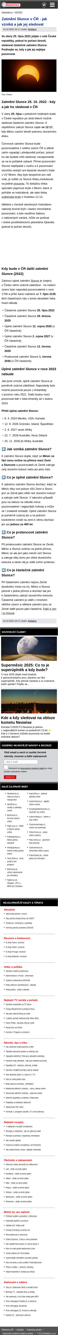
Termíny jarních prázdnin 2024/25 (19, 928)
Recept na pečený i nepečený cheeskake (23, 1136)
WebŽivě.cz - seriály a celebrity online (14, 807)
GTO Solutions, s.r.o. (47, 1333)
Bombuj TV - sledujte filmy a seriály (20, 1292)
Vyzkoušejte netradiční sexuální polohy (22, 1258)
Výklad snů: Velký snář (15, 1225)
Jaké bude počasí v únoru (16, 914)
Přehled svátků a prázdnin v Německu (21, 1216)
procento (19, 183)
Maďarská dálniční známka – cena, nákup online (26, 1088)
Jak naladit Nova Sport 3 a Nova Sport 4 (22, 1244)
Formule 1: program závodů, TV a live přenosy (25, 1112)
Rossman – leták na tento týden (19, 1201)
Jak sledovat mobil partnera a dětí (20, 1047)
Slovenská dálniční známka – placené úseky (24, 1093)
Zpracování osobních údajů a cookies (18, 1333)
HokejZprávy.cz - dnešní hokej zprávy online (15, 850)
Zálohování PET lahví (15, 1107)
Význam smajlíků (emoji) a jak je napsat (22, 1070)
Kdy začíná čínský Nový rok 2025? (20, 918)
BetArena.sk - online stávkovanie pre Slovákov (14, 872)
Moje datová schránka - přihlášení (20, 1084)
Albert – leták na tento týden (17, 1178)
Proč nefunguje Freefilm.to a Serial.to (21, 1301)
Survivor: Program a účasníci (18, 1032)
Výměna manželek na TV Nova (18, 1004)
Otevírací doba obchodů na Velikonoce (22, 1164)
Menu (52, 5)
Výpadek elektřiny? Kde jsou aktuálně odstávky (25, 1056)
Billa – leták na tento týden (17, 1183)
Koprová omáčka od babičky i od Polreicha (23, 1145)
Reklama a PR (7, 1330)
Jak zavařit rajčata (13, 1140)
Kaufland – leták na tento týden (18, 1174)
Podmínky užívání (34, 1330)
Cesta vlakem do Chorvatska (17, 1253)
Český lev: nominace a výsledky (19, 923)
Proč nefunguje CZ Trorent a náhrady (21, 1310)
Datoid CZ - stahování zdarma (18, 1315)
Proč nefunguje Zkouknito (16, 1306)
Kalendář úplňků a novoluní (17, 1221)
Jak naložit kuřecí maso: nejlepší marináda (23, 1150)
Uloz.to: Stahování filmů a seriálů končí (22, 1287)
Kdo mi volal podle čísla (15, 1079)
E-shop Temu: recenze (15, 942)
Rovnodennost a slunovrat (16, 1235)
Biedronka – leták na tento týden (19, 1197)
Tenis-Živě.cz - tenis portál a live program (15, 861)
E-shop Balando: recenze (16, 956)
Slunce (35, 280)
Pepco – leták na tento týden (17, 1188)
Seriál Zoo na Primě (14, 1027)
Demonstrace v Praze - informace (19, 976)
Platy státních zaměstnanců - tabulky (21, 985)
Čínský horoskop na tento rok (18, 1230)
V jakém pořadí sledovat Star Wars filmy (22, 1018)
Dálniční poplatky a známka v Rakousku (22, 1098)
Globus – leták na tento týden (18, 1192)
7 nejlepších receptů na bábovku (19, 1126)
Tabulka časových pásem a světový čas (22, 1051)
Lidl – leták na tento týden (16, 1169)
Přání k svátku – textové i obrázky (19, 1267)
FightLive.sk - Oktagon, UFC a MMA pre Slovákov (15, 883)
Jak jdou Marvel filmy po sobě (18, 1014)
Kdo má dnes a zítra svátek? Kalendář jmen (24, 1262)
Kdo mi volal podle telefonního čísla (20, 1248)
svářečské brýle (11, 196)
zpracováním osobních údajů (32, 768)
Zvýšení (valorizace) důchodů (18, 980)
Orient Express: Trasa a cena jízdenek (21, 1239)
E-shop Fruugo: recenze (16, 952)
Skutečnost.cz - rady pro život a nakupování (13, 796)
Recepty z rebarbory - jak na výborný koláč (23, 1131)
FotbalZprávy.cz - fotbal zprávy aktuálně (14, 840)
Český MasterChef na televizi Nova (20, 1009)
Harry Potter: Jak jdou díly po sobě (20, 1023)
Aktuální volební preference (17, 971)
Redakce (32, 29)
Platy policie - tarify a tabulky (17, 989)
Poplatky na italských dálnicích (18, 1102)
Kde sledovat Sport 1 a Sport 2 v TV (20, 1075)
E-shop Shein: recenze (15, 947)
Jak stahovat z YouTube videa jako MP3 (22, 1296)
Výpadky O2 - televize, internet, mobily (21, 1065)
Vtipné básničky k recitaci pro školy (20, 1272)
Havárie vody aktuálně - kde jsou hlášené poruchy (26, 1061)
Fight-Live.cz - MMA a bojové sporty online (15, 829)
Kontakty (20, 1330)
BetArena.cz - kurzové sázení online (13, 818)
